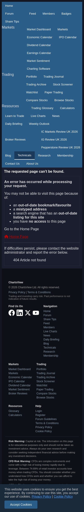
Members (49, 13)
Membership (65, 155)
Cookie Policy (43, 431)
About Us (32, 163)
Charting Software (38, 68)
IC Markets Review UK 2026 (59, 131)
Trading (8, 74)
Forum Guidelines (46, 419)
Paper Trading (54, 92)
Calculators (67, 108)
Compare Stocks (37, 100)
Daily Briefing (13, 123)
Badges (66, 13)
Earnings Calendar (39, 53)
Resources (10, 106)
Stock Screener (63, 84)
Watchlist (32, 92)
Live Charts (38, 116)
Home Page (16, 237)
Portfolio (31, 76)
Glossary (14, 411)
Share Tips (12, 21)
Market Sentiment (38, 61)
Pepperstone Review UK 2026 (60, 147)
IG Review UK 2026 (54, 139)
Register (40, 415)
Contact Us (12, 163)
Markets (8, 27)
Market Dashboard (39, 29)
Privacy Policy (17, 292)
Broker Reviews (15, 139)
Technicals (24, 155)
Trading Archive (36, 84)
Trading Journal (53, 76)
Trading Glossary (42, 108)
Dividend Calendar (39, 45)
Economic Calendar (39, 37)
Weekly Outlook (39, 123)
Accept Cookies (21, 504)
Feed (32, 13)
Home (9, 5)
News (56, 116)
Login (38, 411)
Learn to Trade (14, 116)
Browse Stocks (64, 100)
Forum (9, 13)
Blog (8, 155)
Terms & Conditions (39, 292)
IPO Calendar (68, 37)
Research (44, 155)
